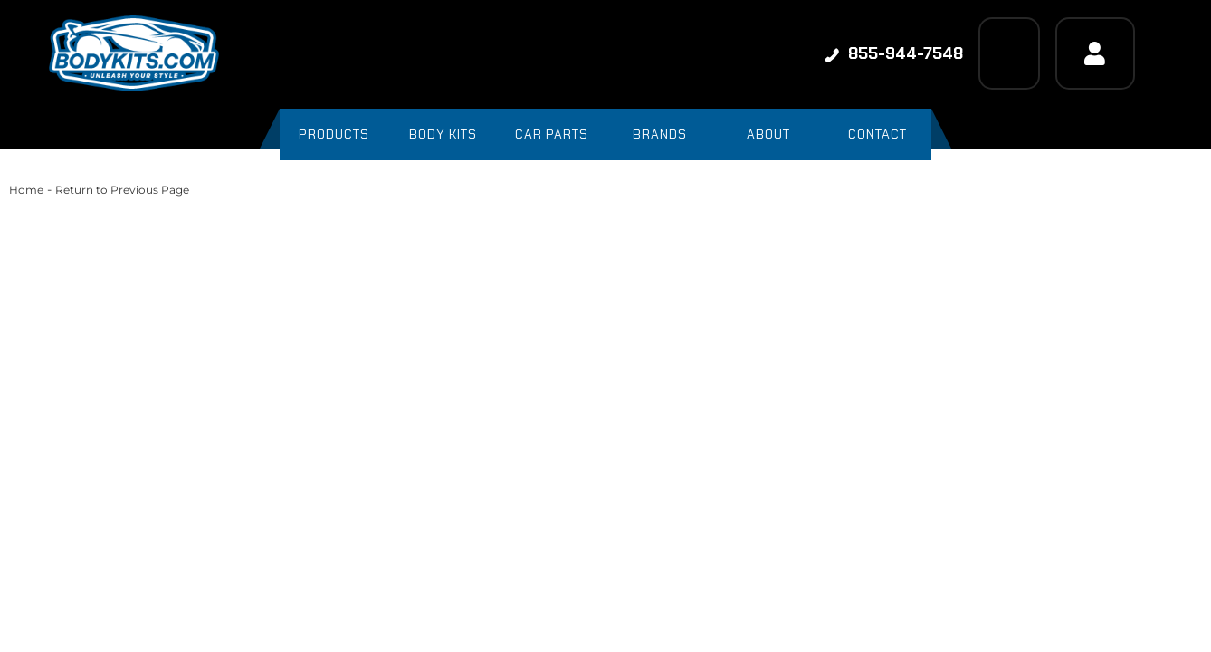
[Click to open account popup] (1095, 53)
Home (26, 190)
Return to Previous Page (122, 190)
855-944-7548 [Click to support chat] (894, 53)
